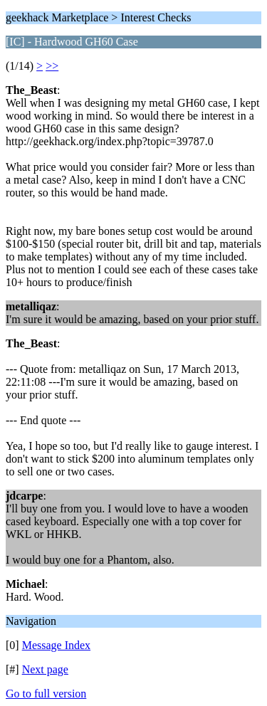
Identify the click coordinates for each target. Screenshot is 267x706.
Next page (45, 669)
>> (52, 66)
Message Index (56, 645)
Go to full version (46, 693)
